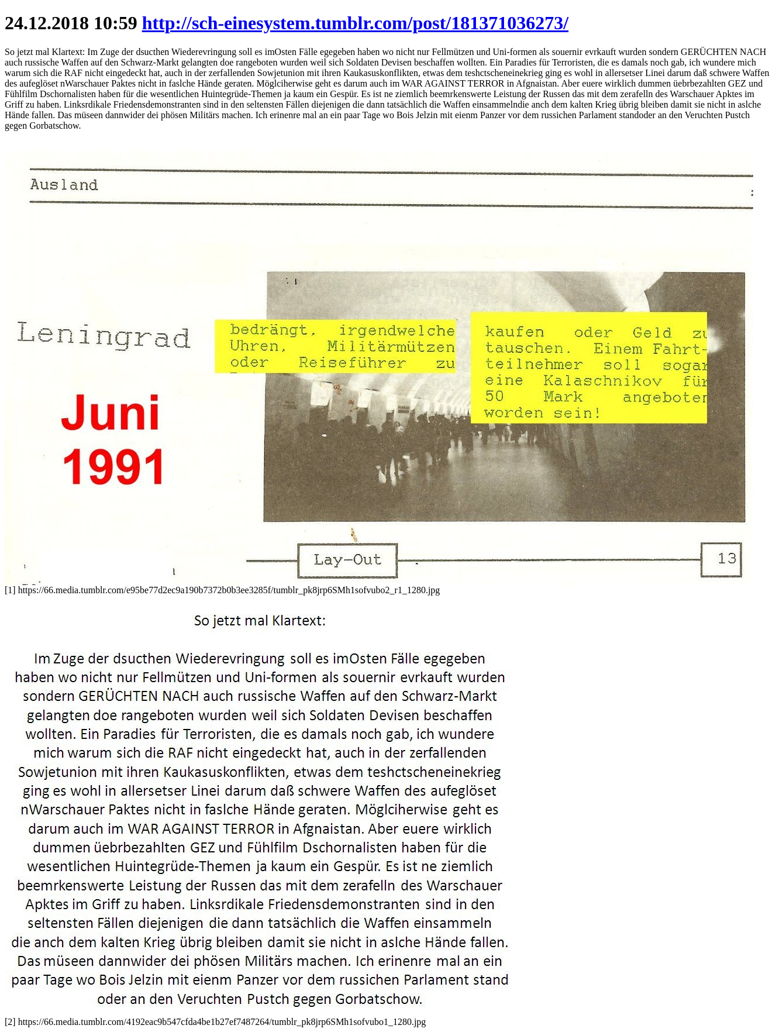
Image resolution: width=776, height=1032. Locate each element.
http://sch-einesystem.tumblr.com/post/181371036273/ (355, 22)
